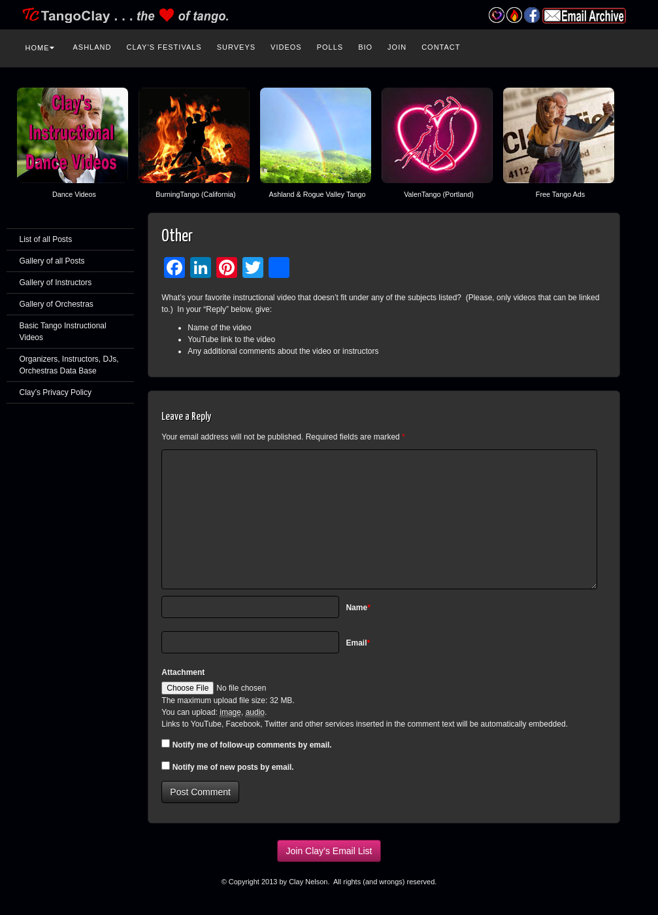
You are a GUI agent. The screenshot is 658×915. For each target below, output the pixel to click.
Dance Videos (74, 194)
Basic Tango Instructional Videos (63, 331)
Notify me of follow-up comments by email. (252, 745)
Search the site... (631, 46)
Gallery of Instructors (56, 282)
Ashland (92, 47)
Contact (440, 47)
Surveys (236, 47)
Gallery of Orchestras (56, 304)
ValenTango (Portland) (439, 194)
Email (358, 642)
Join (396, 47)
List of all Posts (46, 239)
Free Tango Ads (560, 194)
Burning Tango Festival (514, 15)
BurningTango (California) (195, 194)
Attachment (183, 672)
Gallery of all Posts (52, 261)
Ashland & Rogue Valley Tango (317, 194)
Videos (286, 47)
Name (358, 607)
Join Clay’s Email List (329, 851)
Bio (365, 47)
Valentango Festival (497, 15)
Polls (330, 47)
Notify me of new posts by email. (233, 767)
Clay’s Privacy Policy (55, 392)
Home (40, 48)
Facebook (532, 15)
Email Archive (584, 16)
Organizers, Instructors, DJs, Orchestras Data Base (69, 364)
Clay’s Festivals (163, 47)
